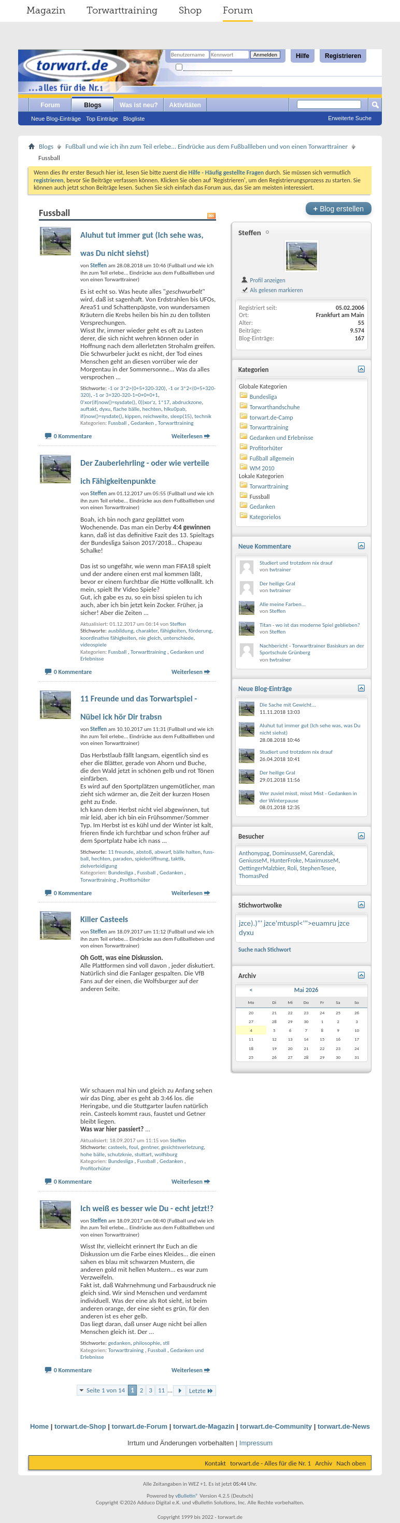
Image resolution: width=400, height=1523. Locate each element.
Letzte (201, 1391)
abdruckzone (187, 402)
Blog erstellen (338, 208)
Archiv (323, 1463)
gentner (149, 1147)
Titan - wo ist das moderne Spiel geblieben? (310, 625)
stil (166, 1343)
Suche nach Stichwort (264, 949)
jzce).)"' (250, 923)
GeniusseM (253, 860)
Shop (190, 10)
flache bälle (126, 409)
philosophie (146, 1343)
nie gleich (150, 638)
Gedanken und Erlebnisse (281, 437)
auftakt (88, 409)
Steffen (178, 624)
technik (202, 416)
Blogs (92, 105)
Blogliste (134, 119)
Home (39, 1426)
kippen (132, 416)
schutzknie (119, 1154)
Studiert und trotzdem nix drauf (296, 562)
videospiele (93, 644)
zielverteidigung (98, 866)
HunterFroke (286, 860)
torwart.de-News (344, 1426)
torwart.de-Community (276, 1426)
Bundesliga (120, 872)
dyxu (104, 409)
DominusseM (289, 853)
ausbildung (120, 630)
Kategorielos (265, 517)
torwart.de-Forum (140, 1426)
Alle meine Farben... (283, 604)
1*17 (163, 402)
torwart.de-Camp (271, 417)
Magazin (45, 10)
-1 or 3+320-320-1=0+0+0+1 (125, 395)
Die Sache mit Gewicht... (288, 704)
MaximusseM (321, 860)
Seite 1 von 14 (106, 1390)
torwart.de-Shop (80, 1426)
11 (161, 1390)
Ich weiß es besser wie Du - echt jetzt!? (146, 1208)
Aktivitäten (185, 105)
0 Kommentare (73, 436)
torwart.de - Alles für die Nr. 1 (270, 1463)
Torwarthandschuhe (275, 407)
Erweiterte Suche (350, 118)
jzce (344, 923)
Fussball (117, 423)
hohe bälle (92, 1154)
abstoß (144, 852)
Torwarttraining (122, 10)
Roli (292, 868)
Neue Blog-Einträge (56, 119)
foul (133, 1147)
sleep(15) (181, 416)
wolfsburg (165, 1154)
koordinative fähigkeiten (108, 638)
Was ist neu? (139, 105)
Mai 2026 (306, 990)
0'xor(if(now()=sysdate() (107, 402)
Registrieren (343, 56)
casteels (117, 1147)
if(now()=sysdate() (101, 416)
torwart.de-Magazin (203, 1426)
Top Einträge (102, 119)
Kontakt (215, 1463)
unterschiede (178, 638)
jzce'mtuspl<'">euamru (300, 923)
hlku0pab (174, 409)
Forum (238, 10)
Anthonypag (254, 853)
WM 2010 (262, 468)
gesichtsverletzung (182, 1147)
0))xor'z (146, 402)
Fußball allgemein (272, 458)
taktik (177, 858)
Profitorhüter (135, 880)
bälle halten (187, 852)
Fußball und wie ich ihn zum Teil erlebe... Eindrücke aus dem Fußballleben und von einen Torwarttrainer (206, 146)
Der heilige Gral (277, 583)
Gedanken (142, 423)
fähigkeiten (172, 630)
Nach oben (351, 1463)
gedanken (119, 1343)
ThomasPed (253, 876)
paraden (122, 858)
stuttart (143, 1154)
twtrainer (280, 569)
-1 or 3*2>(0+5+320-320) (136, 388)
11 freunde (120, 852)
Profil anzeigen (262, 280)
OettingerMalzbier (261, 868)
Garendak (321, 853)
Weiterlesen (187, 436)
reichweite (156, 416)
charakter (146, 630)
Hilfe (302, 56)
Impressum (256, 1443)
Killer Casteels (104, 919)
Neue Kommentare (264, 546)
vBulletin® (186, 1495)
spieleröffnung (151, 858)
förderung (200, 630)
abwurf (162, 852)
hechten (151, 409)
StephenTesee (317, 868)
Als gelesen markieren (271, 290)
